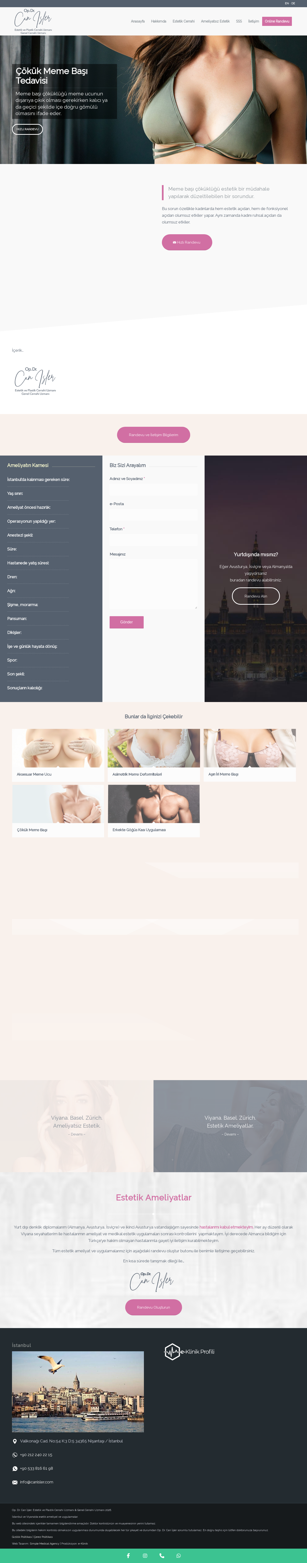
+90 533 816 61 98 (36, 1468)
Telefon (117, 529)
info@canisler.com (36, 1482)
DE (293, 3)
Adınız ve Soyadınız (127, 478)
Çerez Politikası (43, 1537)
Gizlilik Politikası (22, 1537)
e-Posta (117, 504)
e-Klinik (83, 1543)
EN (287, 3)
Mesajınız (117, 554)
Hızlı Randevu (27, 129)
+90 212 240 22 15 (36, 1454)
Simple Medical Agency (44, 1543)
